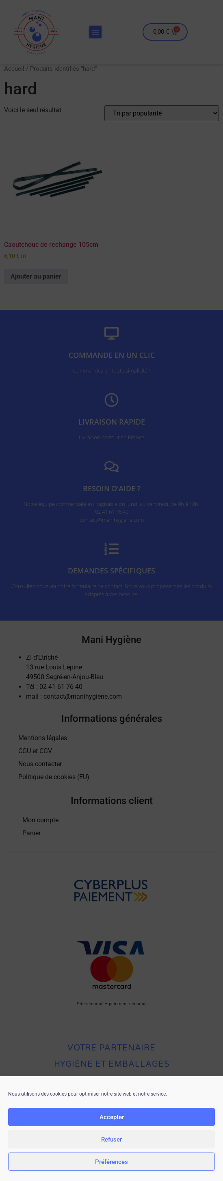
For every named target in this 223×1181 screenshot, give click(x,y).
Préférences (111, 1162)
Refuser (111, 1140)
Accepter (112, 1118)
